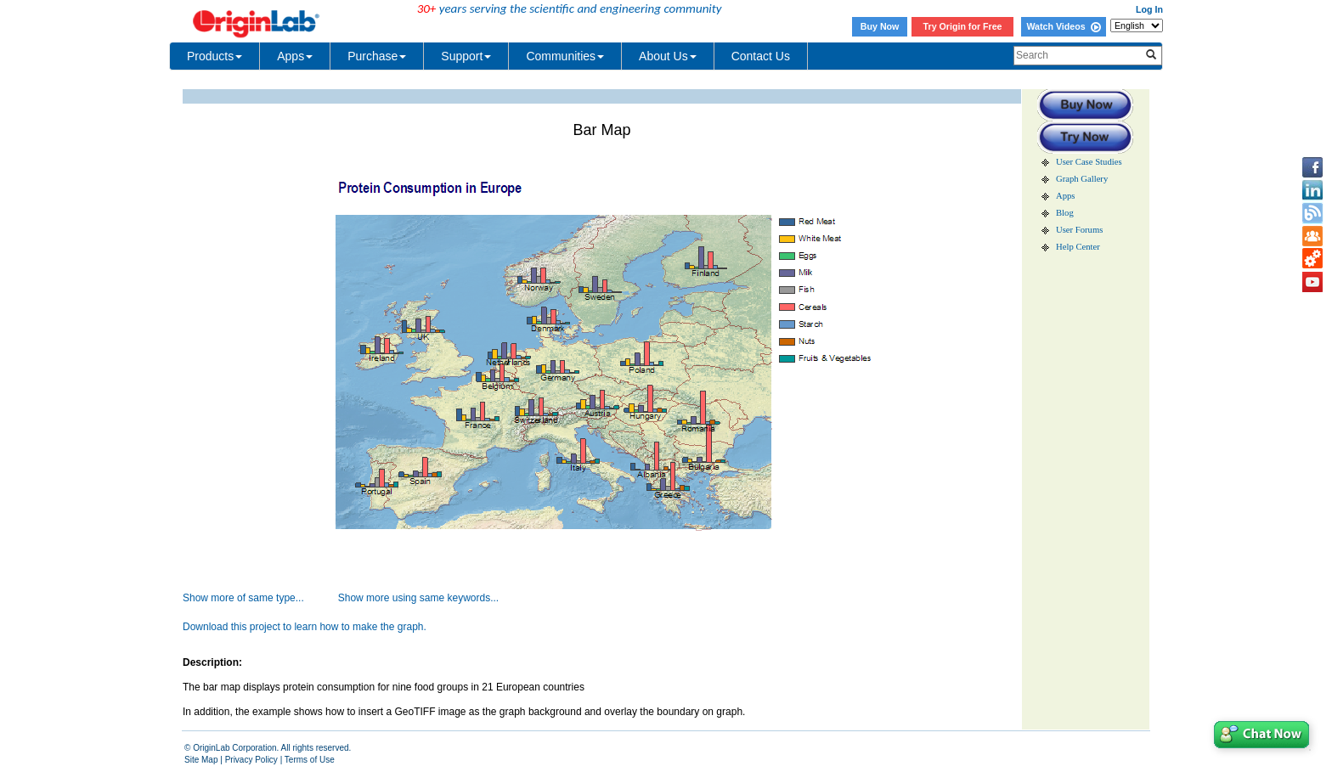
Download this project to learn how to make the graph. (304, 627)
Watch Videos (1063, 26)
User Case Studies (1089, 161)
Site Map (200, 759)
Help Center (1078, 246)
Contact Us (760, 56)
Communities (565, 56)
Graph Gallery (1082, 178)
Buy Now (880, 26)
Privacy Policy (251, 759)
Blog (1065, 212)
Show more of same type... (243, 598)
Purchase (376, 56)
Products (214, 56)
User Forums (1079, 229)
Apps (295, 56)
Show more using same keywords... (418, 598)
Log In (1149, 9)
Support (466, 56)
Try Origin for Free (962, 26)
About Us (668, 56)
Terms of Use (310, 759)
